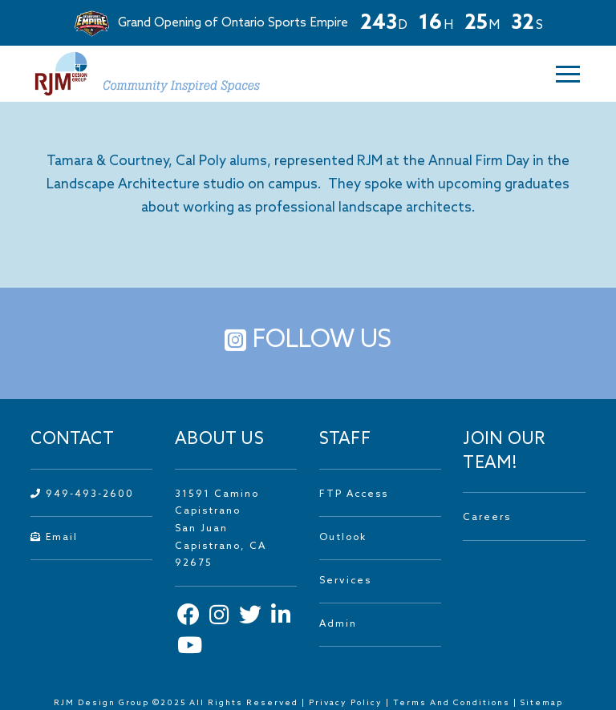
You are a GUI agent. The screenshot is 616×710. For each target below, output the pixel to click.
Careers (487, 517)
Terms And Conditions (453, 703)
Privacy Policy (346, 703)
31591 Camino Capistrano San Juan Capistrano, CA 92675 (220, 529)
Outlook (343, 537)
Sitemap (542, 703)
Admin (338, 624)
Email (54, 537)
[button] (557, 74)
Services (345, 581)
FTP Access (353, 494)
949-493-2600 (82, 494)
